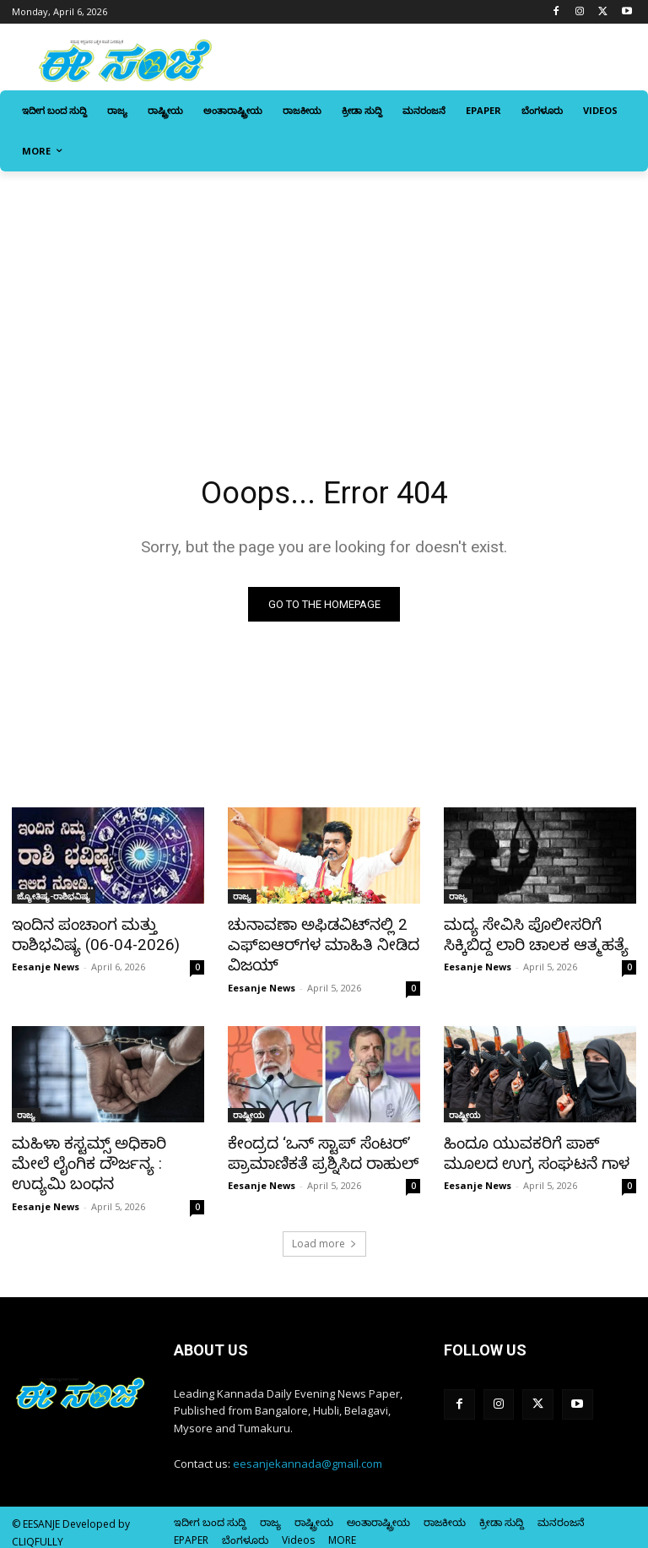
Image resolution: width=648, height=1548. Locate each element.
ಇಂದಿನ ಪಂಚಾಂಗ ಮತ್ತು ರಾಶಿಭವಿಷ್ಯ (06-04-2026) (89, 935)
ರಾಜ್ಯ (242, 898)
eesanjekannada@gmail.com (307, 1454)
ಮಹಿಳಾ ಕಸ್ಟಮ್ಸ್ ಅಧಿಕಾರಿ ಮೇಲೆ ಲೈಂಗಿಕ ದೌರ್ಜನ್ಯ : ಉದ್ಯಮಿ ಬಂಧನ (102, 1157)
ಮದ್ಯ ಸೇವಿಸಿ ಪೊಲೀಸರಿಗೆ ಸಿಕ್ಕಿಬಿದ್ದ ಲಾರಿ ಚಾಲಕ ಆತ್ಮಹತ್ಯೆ (539, 935)
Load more (324, 1234)
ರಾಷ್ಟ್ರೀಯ (248, 1110)
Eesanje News (45, 965)
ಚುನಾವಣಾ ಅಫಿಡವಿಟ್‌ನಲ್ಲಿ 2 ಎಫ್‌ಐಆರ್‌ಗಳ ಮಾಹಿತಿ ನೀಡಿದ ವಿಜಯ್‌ (314, 944)
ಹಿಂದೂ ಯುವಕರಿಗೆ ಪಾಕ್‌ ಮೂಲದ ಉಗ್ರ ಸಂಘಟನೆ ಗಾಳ (528, 1147)
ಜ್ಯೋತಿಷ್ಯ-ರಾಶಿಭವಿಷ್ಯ (53, 898)
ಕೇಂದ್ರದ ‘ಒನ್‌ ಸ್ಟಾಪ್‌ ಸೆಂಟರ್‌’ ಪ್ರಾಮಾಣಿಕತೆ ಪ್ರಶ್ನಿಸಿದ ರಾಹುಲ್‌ (315, 1147)
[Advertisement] (324, 298)
